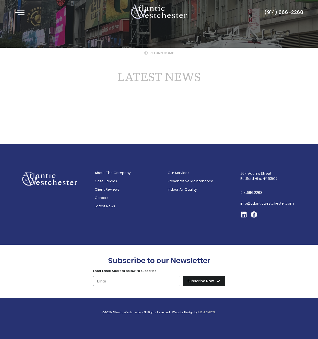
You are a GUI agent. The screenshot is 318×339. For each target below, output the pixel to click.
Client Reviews (107, 189)
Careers (101, 197)
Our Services (178, 172)
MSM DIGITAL (206, 312)
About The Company (113, 172)
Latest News (105, 206)
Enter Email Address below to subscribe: (125, 271)
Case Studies (106, 181)
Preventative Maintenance (190, 181)
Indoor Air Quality (182, 189)
